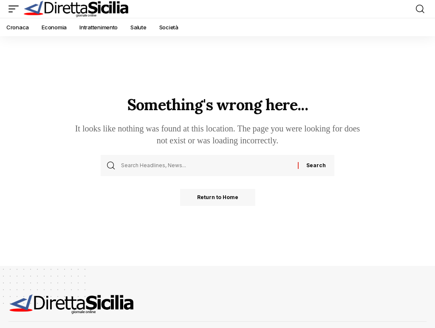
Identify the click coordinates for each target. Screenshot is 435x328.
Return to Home (217, 197)
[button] (15, 9)
